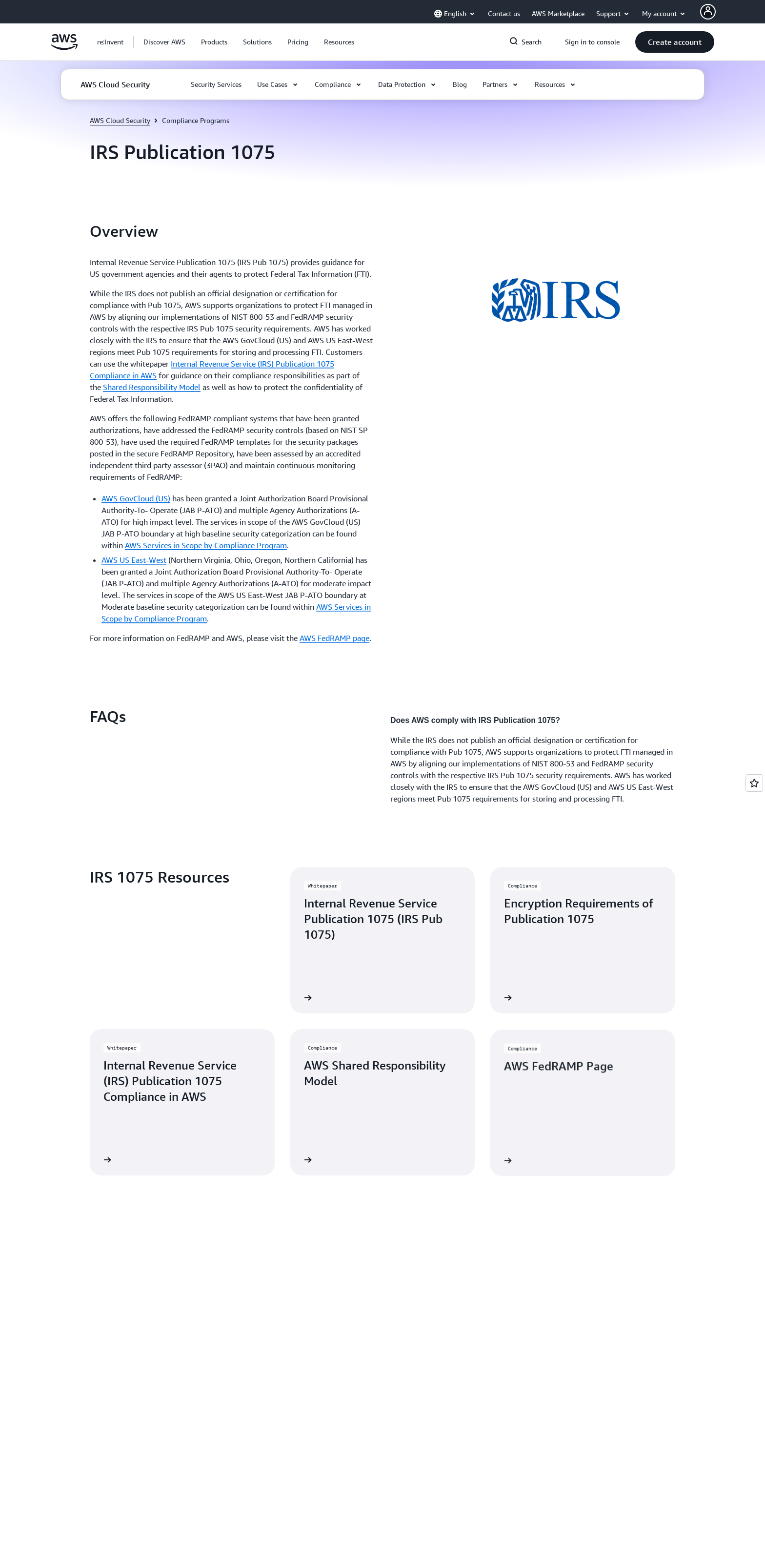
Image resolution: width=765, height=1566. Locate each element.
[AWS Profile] (708, 12)
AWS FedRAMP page (334, 638)
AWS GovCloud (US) (135, 498)
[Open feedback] (754, 783)
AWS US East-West (133, 560)
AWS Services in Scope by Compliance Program (206, 545)
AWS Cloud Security (120, 120)
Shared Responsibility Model (152, 387)
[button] (164, 42)
